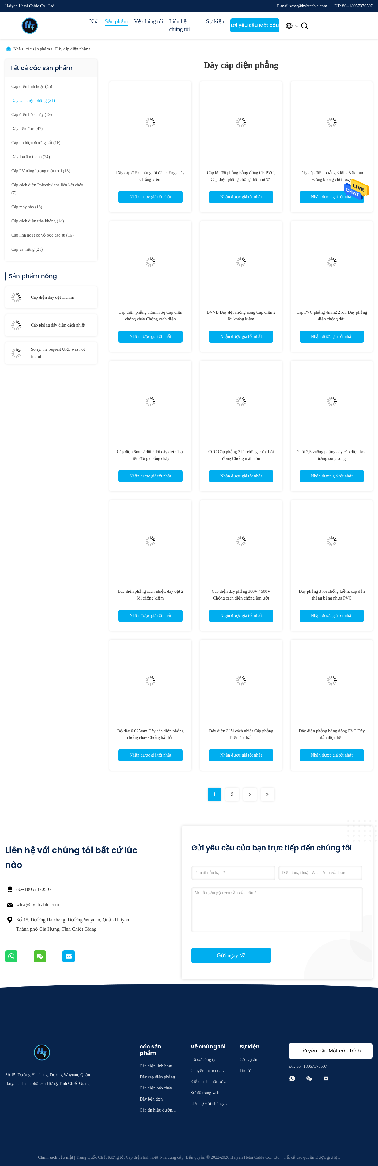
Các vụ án (248, 1059)
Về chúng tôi (148, 21)
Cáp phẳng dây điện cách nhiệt (58, 325)
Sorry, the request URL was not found (58, 353)
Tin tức (246, 1070)
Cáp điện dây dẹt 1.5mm (52, 297)
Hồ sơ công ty (203, 1059)
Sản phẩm (116, 21)
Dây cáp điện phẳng (72, 49)
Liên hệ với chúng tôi (209, 1104)
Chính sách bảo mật (55, 1157)
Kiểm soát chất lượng (209, 1082)
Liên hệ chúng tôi (179, 25)
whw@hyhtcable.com (37, 904)
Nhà (94, 21)
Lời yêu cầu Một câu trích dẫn (255, 27)
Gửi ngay (231, 955)
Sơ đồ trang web (205, 1092)
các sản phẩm (38, 49)
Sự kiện (215, 21)
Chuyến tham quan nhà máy (209, 1071)
